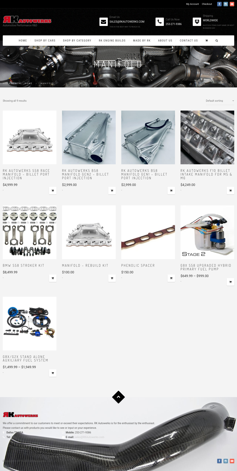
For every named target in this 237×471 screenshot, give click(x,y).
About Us (165, 40)
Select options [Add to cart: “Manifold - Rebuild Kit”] (112, 278)
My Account (192, 4)
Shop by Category (77, 40)
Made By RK (142, 40)
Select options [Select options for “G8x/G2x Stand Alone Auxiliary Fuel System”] (52, 373)
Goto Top (118, 397)
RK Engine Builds (112, 40)
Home (23, 40)
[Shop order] (220, 101)
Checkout (207, 4)
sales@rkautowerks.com (127, 21)
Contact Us (189, 40)
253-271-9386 (174, 24)
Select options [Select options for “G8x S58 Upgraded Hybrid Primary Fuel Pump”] (230, 282)
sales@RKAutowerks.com (89, 437)
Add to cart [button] (52, 190)
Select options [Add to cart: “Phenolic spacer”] (171, 278)
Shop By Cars (45, 40)
